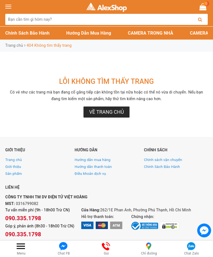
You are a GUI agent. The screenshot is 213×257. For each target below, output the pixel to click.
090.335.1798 (23, 218)
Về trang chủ (106, 112)
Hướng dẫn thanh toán (93, 167)
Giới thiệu (13, 167)
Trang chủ (13, 160)
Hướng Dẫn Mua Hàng (88, 33)
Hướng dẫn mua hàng (92, 160)
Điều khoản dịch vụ (90, 174)
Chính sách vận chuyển (163, 160)
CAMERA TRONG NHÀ (150, 33)
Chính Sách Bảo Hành (27, 33)
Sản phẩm (13, 174)
